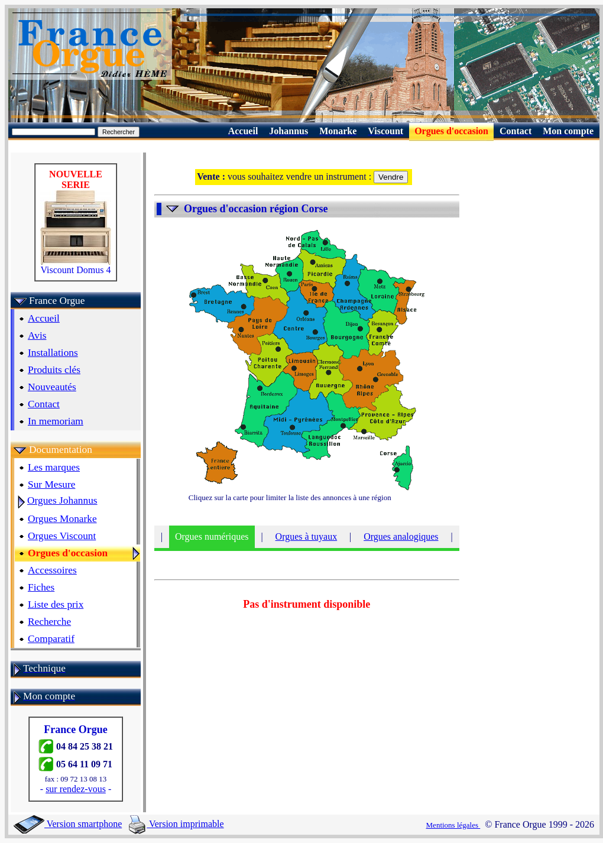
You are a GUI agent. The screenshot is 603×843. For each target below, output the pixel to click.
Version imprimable (176, 824)
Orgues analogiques (401, 536)
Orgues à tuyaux (306, 536)
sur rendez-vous (76, 789)
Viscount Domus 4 (75, 266)
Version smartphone (68, 824)
